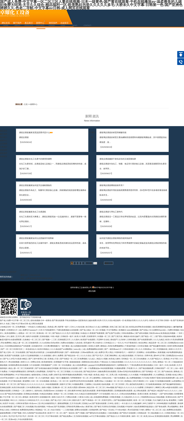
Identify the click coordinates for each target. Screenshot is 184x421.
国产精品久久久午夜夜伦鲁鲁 (119, 416)
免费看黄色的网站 (27, 410)
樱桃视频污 (54, 346)
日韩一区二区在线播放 (62, 365)
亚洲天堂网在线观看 (175, 346)
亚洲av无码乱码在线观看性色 (129, 371)
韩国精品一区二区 (42, 410)
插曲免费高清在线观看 (107, 371)
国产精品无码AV (90, 371)
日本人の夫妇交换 (77, 327)
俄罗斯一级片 (63, 327)
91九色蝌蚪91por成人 (158, 330)
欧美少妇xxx (149, 416)
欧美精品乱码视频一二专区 (172, 333)
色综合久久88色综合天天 (29, 400)
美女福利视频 (39, 407)
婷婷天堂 (57, 375)
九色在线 (79, 343)
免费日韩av (99, 381)
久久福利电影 (44, 378)
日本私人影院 (113, 403)
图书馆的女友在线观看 (69, 368)
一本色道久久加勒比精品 (36, 327)
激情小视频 (46, 387)
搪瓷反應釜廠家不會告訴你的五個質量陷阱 (118, 159)
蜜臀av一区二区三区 (153, 410)
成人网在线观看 (140, 391)
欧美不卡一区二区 (55, 413)
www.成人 (78, 349)
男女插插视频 (14, 362)
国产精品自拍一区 (72, 355)
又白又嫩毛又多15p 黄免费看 (164, 400)
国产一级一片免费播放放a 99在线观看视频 (96, 368)
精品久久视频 (102, 359)
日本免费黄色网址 (33, 387)
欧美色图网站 (10, 333)
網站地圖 (92, 291)
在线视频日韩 (45, 397)
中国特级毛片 (120, 352)
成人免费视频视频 (133, 378)
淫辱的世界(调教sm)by (75, 407)
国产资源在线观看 (99, 403)
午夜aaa (50, 407)
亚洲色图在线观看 (162, 416)
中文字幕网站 (112, 330)
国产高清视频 (59, 407)
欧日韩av (89, 327)
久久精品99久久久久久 (131, 397)
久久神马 (4, 416)
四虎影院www (49, 391)
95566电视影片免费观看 (167, 403)
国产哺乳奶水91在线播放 (96, 413)
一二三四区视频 (67, 410)
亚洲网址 (141, 352)
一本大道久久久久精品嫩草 (131, 403)
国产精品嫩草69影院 (158, 346)
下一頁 (89, 263)
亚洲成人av (86, 403)
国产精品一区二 (147, 336)
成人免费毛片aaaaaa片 (28, 330)
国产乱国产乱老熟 (113, 333)
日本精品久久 (109, 343)
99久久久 (14, 400)
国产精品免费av (66, 416)
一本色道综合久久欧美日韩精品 (36, 349)
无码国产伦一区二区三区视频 (59, 371)
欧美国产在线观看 (88, 340)
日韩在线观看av (128, 333)
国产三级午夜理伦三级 (37, 359)
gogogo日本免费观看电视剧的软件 (102, 365)
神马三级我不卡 (149, 403)
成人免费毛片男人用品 (104, 352)
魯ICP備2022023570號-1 (103, 287)
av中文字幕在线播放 (97, 416)
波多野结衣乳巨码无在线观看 (82, 381)
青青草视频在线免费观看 (72, 375)
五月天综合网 (75, 403)
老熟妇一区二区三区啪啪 (64, 394)
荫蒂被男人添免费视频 (36, 371)
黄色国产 (114, 340)
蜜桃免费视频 (63, 403)
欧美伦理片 (34, 397)
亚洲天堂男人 (107, 400)
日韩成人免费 (47, 375)
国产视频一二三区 (49, 340)
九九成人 (92, 359)
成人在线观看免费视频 (99, 397)
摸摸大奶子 (77, 400)
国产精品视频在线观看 (123, 400)
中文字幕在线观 (15, 381)
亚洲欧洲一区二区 (59, 387)
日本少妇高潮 (170, 365)
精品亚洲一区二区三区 (158, 343)
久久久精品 (45, 400)
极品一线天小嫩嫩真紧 (60, 378)
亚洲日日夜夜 (143, 394)
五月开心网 (20, 336)
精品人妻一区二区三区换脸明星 (26, 343)
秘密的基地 (36, 375)
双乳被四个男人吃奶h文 (93, 343)
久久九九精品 (159, 340)
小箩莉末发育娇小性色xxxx (26, 403)
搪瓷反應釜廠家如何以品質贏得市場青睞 (36, 238)
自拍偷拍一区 (61, 391)
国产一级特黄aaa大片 (113, 349)
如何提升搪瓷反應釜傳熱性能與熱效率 (116, 238)
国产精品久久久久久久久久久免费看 (129, 387)
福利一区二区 (137, 416)
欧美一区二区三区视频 (143, 400)
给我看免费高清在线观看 (19, 365)
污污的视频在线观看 (162, 381)
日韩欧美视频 (115, 397)
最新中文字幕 (65, 384)
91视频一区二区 (104, 336)
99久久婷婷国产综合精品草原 (35, 413)
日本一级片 (159, 365)
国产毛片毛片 (98, 355)
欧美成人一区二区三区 (60, 381)
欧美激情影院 (47, 362)
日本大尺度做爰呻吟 (47, 330)
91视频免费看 (120, 368)
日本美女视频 (143, 346)
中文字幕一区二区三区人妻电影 (16, 397)
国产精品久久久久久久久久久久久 (31, 384)
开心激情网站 (95, 378)
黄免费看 (26, 381)
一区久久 (119, 343)
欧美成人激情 (114, 359)
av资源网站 (176, 381)
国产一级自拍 (69, 413)
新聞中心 (33, 104)
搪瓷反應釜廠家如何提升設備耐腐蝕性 (35, 185)
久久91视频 (134, 375)
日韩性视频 (132, 340)
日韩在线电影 (128, 349)
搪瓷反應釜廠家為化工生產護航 (32, 212)
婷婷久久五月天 (175, 349)
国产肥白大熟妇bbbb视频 (165, 336)
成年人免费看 (58, 355)
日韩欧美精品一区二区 (174, 413)
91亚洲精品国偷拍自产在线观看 (18, 346)
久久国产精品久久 (155, 359)
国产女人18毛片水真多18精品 (15, 359)
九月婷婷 (122, 340)
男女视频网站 (173, 407)
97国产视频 (17, 413)
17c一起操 (149, 381)
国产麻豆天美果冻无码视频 (105, 407)
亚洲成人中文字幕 (171, 359)
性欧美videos (154, 333)
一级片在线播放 (119, 378)
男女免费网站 (6, 343)
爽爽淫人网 (159, 387)
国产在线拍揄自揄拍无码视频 (47, 368)
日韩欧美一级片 (67, 336)
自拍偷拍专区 (37, 346)
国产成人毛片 (56, 400)
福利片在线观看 (32, 336)
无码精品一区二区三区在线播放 (134, 359)
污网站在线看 (71, 397)
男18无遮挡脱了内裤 (136, 410)
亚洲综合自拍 (171, 397)
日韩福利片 (149, 387)
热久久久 (115, 394)
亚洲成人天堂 (53, 359)
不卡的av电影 (121, 410)
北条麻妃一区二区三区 (32, 340)
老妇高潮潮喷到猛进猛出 (162, 327)
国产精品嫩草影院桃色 (172, 384)
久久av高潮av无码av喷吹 (50, 343)
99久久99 (67, 400)
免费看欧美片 (123, 365)
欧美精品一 (154, 394)
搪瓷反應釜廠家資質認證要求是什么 (34, 132)
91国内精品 (123, 375)
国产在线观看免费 (144, 340)
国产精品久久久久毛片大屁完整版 (66, 333)
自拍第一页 (33, 378)
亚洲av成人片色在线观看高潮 (20, 419)
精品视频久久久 (157, 413)
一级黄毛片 (131, 352)
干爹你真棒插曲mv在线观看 (67, 330)
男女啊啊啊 (175, 416)
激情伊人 (30, 391)
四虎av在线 (107, 378)
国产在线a (144, 330)
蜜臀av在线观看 (81, 410)
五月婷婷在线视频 (81, 416)
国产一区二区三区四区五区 (12, 349)
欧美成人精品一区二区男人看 (106, 375)
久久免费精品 (159, 375)
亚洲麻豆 (122, 330)
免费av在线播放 (67, 343)
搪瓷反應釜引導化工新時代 (111, 212)
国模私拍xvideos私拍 (90, 362)
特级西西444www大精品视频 (153, 397)
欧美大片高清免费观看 (174, 340)
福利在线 (38, 391)
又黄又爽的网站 (111, 355)
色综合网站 (143, 343)
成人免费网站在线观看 (172, 410)
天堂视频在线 (162, 349)
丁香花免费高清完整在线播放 (141, 365)
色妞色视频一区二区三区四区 (113, 384)
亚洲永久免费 (94, 346)
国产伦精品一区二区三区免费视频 (73, 359)
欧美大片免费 (80, 336)
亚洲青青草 (91, 336)
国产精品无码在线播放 (14, 394)
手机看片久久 (132, 368)
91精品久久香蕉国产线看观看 (93, 333)
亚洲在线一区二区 (44, 333)
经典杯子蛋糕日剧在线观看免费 (162, 378)
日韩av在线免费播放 (128, 394)
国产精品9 (152, 391)
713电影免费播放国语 (17, 371)
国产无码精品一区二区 (151, 371)
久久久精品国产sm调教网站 (61, 349)
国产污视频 (80, 413)
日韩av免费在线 (87, 352)
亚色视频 (120, 407)
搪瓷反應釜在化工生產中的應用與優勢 (35, 159)
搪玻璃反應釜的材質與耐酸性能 (113, 132)
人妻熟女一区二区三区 (26, 333)
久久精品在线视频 (116, 362)
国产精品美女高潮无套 (35, 352)
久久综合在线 (77, 371)
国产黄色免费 (160, 407)
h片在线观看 (35, 365)
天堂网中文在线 (103, 340)
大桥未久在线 (83, 397)
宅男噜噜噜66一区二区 (79, 378)
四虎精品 (128, 381)
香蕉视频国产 (46, 365)
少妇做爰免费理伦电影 (55, 352)
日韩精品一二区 (18, 391)
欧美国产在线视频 (12, 355)
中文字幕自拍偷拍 (23, 375)
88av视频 (110, 387)
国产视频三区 (19, 407)
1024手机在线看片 (7, 378)
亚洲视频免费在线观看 (123, 391)
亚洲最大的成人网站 (174, 375)
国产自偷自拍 (167, 371)
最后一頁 (108, 263)
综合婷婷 (96, 384)
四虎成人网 (52, 327)
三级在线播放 (113, 413)
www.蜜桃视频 (133, 330)
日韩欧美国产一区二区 (164, 368)
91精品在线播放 (46, 394)
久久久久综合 (86, 355)
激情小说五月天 (58, 397)
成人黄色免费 (21, 378)
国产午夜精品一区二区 (92, 400)
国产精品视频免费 (146, 368)
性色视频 (29, 407)
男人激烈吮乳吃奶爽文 (135, 384)
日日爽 (46, 346)
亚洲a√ (3, 336)
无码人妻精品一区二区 (162, 362)
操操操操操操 (75, 362)
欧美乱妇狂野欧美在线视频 (140, 327)
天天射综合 (139, 355)
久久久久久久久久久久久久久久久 (138, 362)
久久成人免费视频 (101, 327)
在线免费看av (151, 352)
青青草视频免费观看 (105, 391)
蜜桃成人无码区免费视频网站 (112, 346)
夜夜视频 (161, 352)
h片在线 (145, 378)
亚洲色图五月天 (64, 340)
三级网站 (88, 384)
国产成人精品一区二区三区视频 (93, 330)
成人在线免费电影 (80, 365)
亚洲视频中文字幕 (61, 362)
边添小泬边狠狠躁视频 (30, 355)
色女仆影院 (55, 410)
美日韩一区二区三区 (36, 416)
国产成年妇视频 (141, 333)
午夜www (104, 362)
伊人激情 (11, 336)
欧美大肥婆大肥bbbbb (77, 387)
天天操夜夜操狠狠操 (153, 384)
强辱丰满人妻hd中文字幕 (155, 355)
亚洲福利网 (94, 410)
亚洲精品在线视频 (31, 394)
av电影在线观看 (171, 387)
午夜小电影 (55, 336)
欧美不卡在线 (8, 403)
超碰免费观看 (5, 413)
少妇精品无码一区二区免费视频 (13, 327)
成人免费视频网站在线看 (93, 349)
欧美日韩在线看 (18, 387)
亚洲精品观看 (5, 387)
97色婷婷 (129, 407)
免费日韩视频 (173, 330)
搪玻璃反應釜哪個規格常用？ (112, 185)
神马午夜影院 (138, 381)
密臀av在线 (36, 362)
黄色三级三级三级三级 (119, 327)
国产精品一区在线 (107, 410)
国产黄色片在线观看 (128, 413)
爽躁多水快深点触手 (132, 336)
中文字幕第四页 (130, 343)
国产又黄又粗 (117, 336)
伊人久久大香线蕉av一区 (145, 349)
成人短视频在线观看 (79, 346)
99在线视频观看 (52, 384)
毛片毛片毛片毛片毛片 (18, 416)
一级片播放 (65, 346)
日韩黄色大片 (12, 330)
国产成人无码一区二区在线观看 (13, 352)
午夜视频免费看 (146, 375)
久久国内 (76, 340)
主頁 (26, 104)
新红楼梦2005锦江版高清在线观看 (82, 391)
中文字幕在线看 (52, 416)
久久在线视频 (45, 355)
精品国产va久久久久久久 (167, 391)
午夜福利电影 (130, 346)
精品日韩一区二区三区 (96, 387)
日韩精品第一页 (143, 413)
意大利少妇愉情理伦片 (47, 403)
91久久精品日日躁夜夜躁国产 (87, 394)
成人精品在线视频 (126, 355)
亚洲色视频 (44, 336)
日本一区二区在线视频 (40, 381)
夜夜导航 (89, 407)
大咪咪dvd (14, 410)
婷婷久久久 (25, 362)
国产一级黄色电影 (72, 352)
